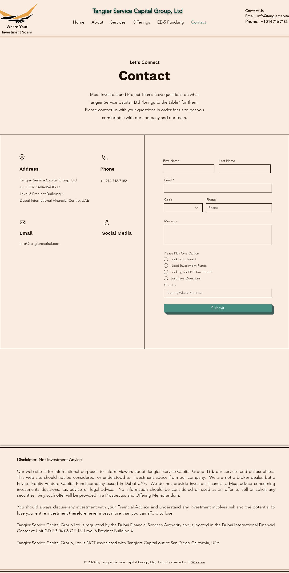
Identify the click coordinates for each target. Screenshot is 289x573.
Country (170, 284)
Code (168, 199)
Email (168, 180)
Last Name (227, 160)
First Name (171, 160)
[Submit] (218, 308)
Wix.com (198, 562)
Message (170, 221)
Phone (211, 199)
